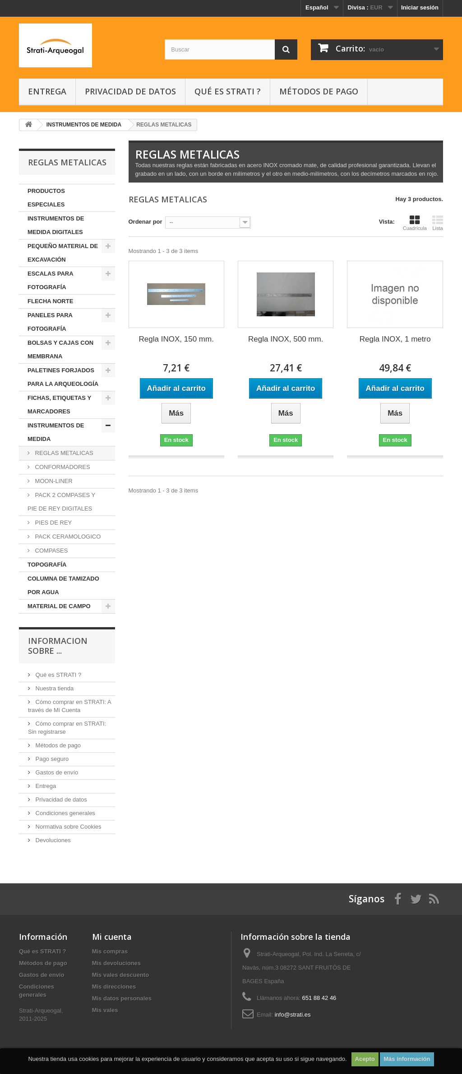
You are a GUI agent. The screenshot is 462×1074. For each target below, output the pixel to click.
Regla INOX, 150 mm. (176, 339)
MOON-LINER (53, 481)
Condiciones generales (64, 813)
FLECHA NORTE (50, 301)
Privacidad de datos (130, 91)
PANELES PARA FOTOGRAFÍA (50, 322)
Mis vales (105, 1010)
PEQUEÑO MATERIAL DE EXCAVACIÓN (63, 253)
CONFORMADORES (61, 467)
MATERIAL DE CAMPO (59, 606)
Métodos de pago (318, 91)
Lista (437, 223)
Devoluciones (52, 840)
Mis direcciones (114, 986)
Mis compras (110, 951)
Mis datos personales (122, 998)
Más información (406, 1058)
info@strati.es (293, 1014)
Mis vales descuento (120, 974)
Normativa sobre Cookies (68, 826)
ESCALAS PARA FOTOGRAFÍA (51, 280)
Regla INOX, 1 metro (395, 339)
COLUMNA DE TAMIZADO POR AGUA (63, 585)
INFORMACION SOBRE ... (58, 645)
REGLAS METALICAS (63, 453)
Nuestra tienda (54, 688)
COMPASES (50, 550)
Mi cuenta (112, 936)
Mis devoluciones (116, 963)
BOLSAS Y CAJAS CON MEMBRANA (60, 349)
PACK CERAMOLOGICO (67, 536)
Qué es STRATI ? (227, 91)
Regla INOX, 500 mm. (285, 339)
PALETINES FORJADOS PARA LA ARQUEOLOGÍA (63, 377)
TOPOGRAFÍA (47, 564)
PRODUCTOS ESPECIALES (46, 198)
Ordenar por (145, 221)
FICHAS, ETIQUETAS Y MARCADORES (59, 404)
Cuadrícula (415, 223)
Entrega (47, 91)
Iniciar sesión (420, 7)
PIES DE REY (52, 522)
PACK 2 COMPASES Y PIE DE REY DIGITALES (61, 502)
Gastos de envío (56, 772)
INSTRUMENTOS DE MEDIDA (56, 432)
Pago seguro (51, 758)
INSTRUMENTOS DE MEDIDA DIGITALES (56, 225)
